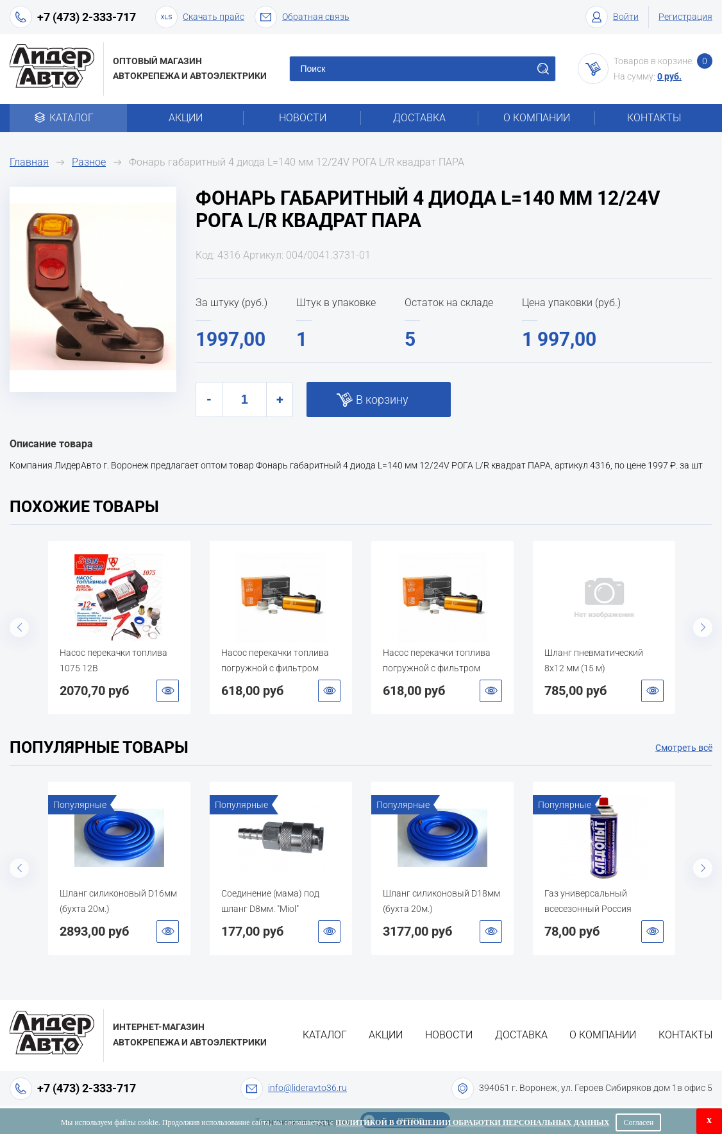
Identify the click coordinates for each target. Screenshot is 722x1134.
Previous (19, 627)
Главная (29, 162)
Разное (89, 162)
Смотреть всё (683, 748)
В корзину (382, 399)
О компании (536, 118)
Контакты (654, 118)
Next (702, 627)
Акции (186, 118)
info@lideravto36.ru (307, 1088)
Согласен (638, 1122)
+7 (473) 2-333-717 (86, 17)
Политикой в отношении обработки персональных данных (472, 1122)
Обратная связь (302, 17)
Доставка (419, 118)
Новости (302, 118)
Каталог (68, 118)
